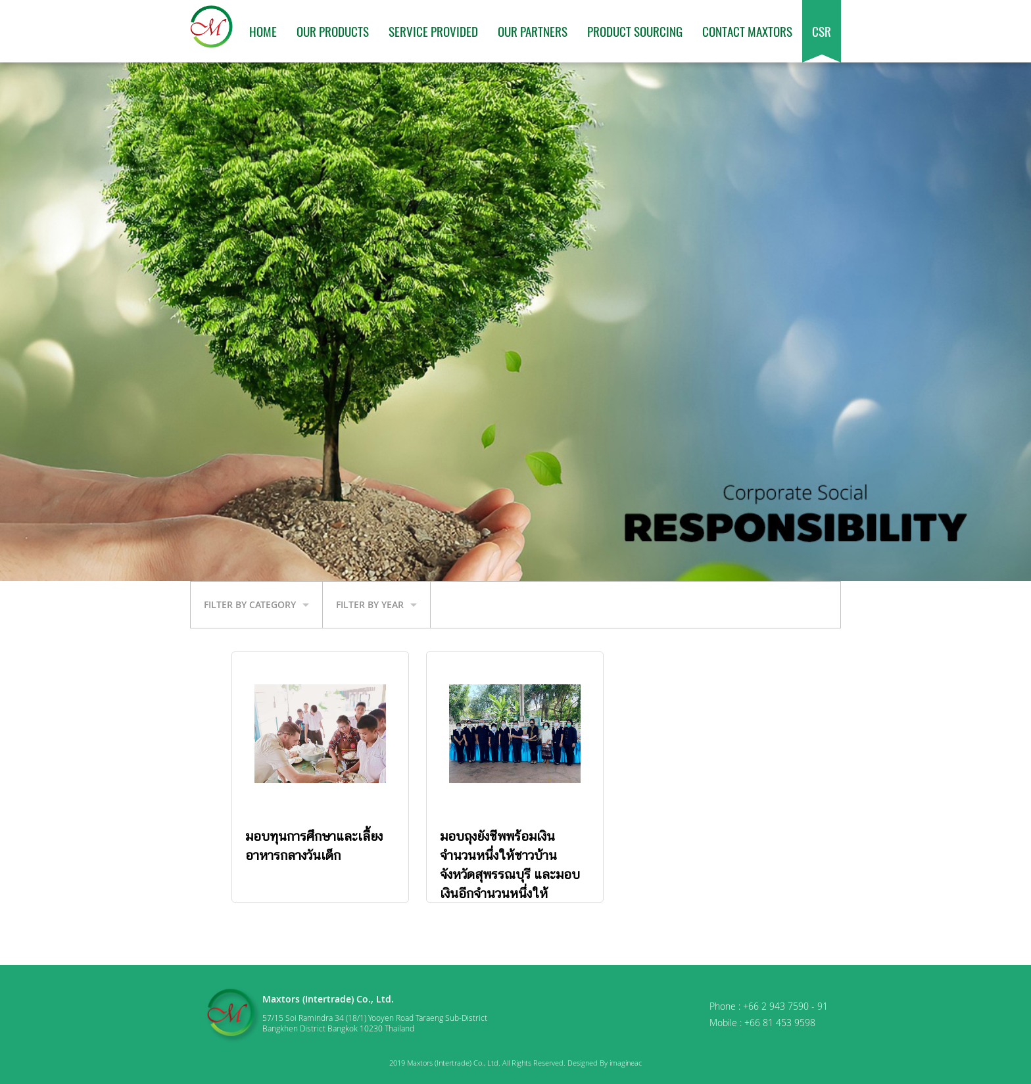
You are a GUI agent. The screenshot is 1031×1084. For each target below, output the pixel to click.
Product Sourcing (635, 31)
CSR (821, 31)
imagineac (626, 1063)
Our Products (333, 31)
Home (263, 31)
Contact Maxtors (747, 31)
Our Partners (532, 31)
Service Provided (433, 31)
